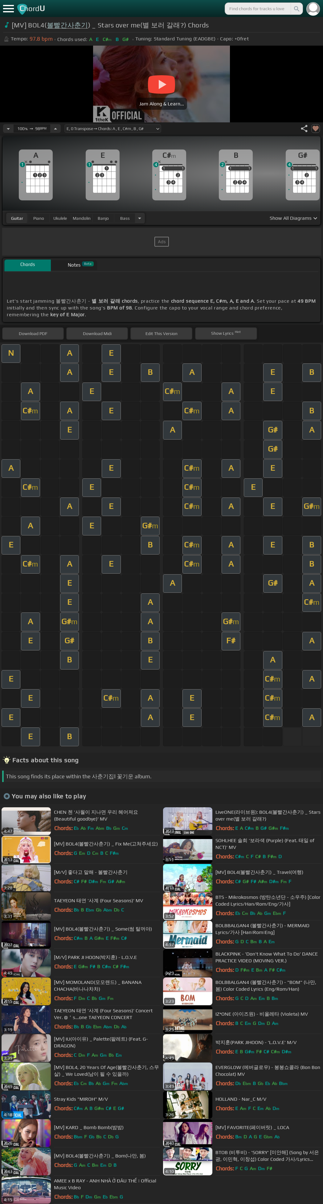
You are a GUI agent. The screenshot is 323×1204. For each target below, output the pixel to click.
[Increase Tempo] (55, 128)
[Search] (296, 8)
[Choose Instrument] (139, 218)
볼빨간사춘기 (67, 25)
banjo (103, 218)
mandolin (82, 218)
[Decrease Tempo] (8, 128)
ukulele (60, 218)
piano (38, 218)
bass (125, 218)
